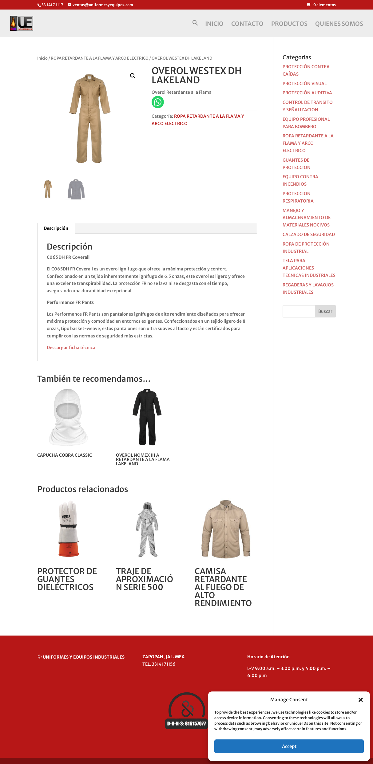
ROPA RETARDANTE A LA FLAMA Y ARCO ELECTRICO (100, 58)
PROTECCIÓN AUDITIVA (307, 93)
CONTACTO (247, 24)
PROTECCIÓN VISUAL (305, 83)
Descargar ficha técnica (71, 347)
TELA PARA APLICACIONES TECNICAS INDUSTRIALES (309, 268)
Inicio (42, 58)
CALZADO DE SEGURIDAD (309, 234)
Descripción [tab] (56, 228)
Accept (289, 746)
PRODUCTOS (289, 24)
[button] (361, 700)
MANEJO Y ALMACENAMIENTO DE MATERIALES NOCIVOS (307, 218)
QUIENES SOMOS (339, 24)
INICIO (214, 24)
